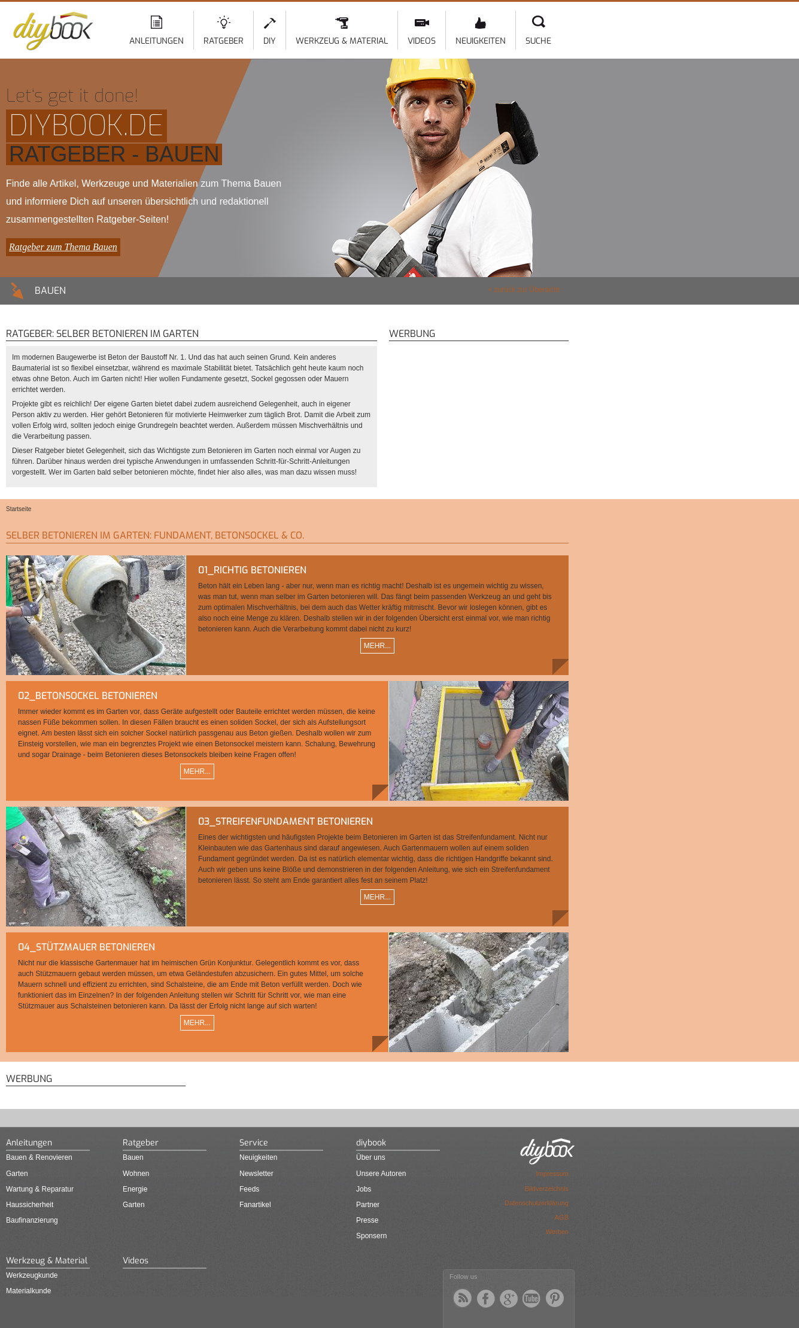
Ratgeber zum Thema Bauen (63, 247)
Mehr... (377, 646)
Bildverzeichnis (547, 1188)
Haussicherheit (29, 1205)
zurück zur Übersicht (527, 289)
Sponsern (371, 1236)
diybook (371, 1142)
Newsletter (256, 1173)
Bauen (133, 1157)
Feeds (249, 1189)
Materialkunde (28, 1291)
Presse (367, 1220)
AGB (562, 1217)
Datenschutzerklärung (537, 1203)
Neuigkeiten (480, 41)
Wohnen (136, 1173)
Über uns (370, 1157)
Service (253, 1142)
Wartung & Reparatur (40, 1189)
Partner (367, 1205)
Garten (17, 1173)
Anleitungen (156, 41)
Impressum (552, 1173)
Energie (135, 1189)
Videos (422, 41)
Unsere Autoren (381, 1173)
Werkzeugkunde (32, 1275)
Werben (557, 1231)
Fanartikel (255, 1205)
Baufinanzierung (32, 1220)
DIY (269, 41)
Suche (538, 41)
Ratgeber (223, 41)
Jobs (363, 1189)
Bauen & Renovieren (39, 1157)
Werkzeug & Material (342, 41)
